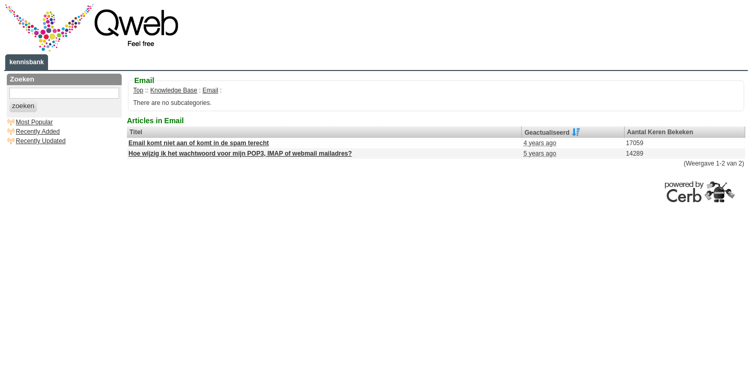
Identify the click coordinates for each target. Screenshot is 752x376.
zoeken (23, 106)
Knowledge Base (173, 90)
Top (138, 90)
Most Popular (34, 122)
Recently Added (38, 131)
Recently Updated (40, 141)
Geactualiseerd (546, 132)
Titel (136, 132)
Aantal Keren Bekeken (660, 132)
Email (210, 90)
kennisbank (26, 62)
